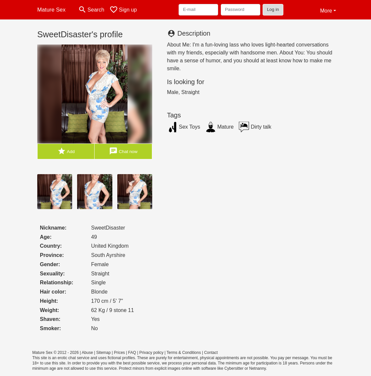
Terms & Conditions (184, 352)
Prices (119, 352)
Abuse (87, 352)
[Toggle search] (91, 9)
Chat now (123, 151)
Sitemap (103, 352)
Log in (273, 9)
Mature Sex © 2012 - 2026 (55, 352)
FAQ (132, 352)
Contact (210, 352)
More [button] (326, 11)
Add (66, 151)
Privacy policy (151, 352)
